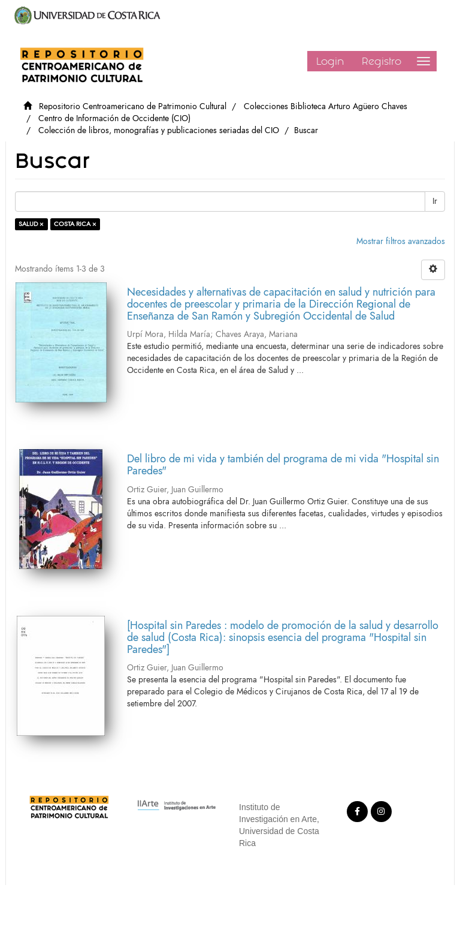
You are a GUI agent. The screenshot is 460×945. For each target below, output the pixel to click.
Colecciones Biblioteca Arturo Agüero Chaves (325, 106)
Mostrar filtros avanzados (400, 241)
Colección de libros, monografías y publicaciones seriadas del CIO (158, 130)
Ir (434, 201)
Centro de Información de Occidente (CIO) (114, 118)
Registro (381, 61)
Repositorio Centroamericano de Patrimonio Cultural (132, 106)
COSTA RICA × (75, 223)
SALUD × (31, 223)
